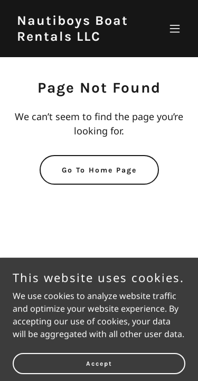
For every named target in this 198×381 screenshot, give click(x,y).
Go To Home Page (99, 170)
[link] (73, 37)
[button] (174, 28)
